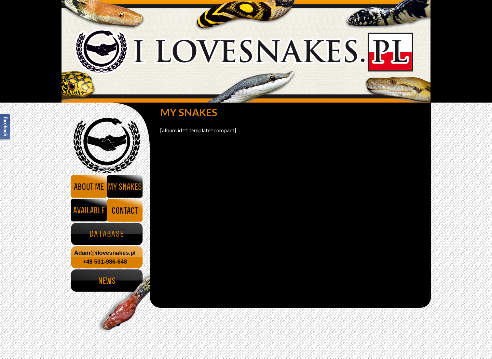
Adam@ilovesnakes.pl (105, 253)
